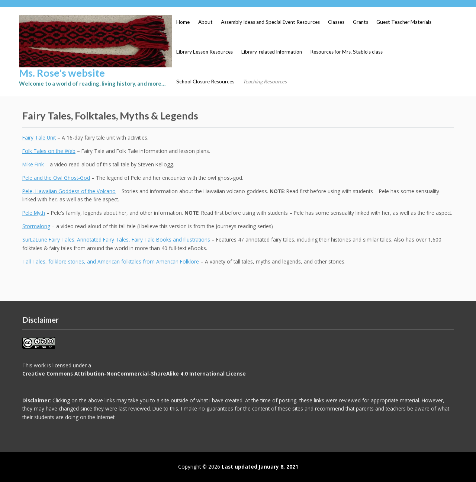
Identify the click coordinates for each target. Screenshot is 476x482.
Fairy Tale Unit (39, 137)
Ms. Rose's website (62, 73)
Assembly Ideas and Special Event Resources (270, 22)
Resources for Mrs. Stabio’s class (346, 52)
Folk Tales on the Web (48, 150)
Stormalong (36, 226)
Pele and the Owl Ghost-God (56, 177)
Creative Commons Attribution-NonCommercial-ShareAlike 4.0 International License (134, 373)
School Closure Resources (205, 81)
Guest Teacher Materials (403, 22)
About (205, 22)
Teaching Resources (265, 81)
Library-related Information (271, 52)
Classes (336, 22)
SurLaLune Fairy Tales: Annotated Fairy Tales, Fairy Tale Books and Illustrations (116, 239)
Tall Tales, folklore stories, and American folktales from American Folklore (110, 261)
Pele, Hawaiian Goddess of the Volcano (69, 191)
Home (183, 22)
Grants (360, 22)
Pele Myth (33, 212)
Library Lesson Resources (204, 52)
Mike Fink (33, 164)
